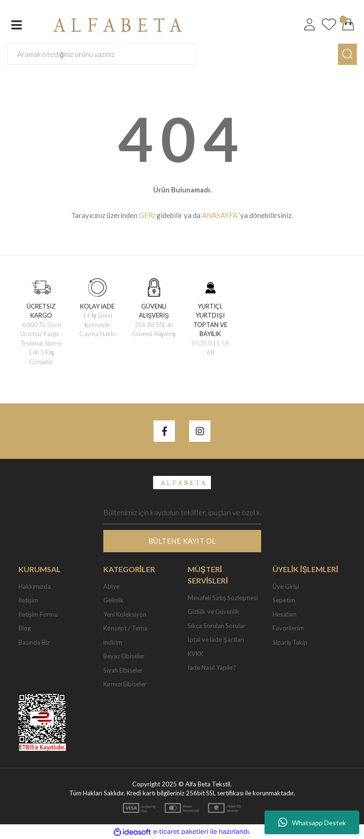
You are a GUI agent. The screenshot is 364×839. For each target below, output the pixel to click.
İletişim (28, 600)
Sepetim (284, 600)
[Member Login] (309, 24)
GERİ (147, 215)
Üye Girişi (286, 586)
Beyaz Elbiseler (124, 656)
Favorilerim (288, 628)
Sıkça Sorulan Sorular (217, 625)
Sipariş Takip (290, 642)
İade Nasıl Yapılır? (212, 667)
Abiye (111, 586)
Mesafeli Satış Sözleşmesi (223, 598)
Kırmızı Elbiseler (124, 684)
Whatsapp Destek (312, 822)
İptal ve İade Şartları (216, 639)
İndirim (113, 642)
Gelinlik (113, 600)
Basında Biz (34, 642)
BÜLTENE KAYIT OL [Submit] (182, 541)
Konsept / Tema (125, 628)
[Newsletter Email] (182, 512)
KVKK (195, 653)
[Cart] (348, 24)
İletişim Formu (38, 614)
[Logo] (115, 23)
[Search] (102, 54)
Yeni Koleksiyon (124, 614)
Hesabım (285, 614)
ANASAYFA (219, 215)
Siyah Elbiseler (123, 670)
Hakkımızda (34, 586)
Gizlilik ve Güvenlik (213, 611)
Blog (24, 628)
